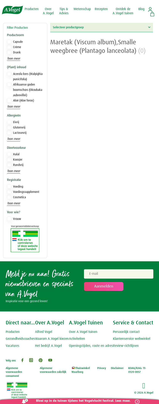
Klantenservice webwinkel (131, 339)
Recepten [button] (101, 9)
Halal (16, 154)
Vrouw (17, 218)
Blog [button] (141, 9)
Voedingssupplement (26, 191)
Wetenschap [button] (82, 9)
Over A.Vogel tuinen (83, 332)
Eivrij (16, 122)
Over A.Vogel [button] (48, 11)
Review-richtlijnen (126, 346)
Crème (17, 47)
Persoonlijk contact (126, 332)
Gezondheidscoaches (20, 339)
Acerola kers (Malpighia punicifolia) (28, 76)
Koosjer (17, 159)
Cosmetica (19, 197)
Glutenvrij (19, 127)
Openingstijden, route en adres (91, 346)
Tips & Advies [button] (64, 11)
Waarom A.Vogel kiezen (52, 339)
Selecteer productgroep (101, 27)
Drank (17, 52)
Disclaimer (117, 368)
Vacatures (12, 346)
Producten (13, 332)
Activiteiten (77, 339)
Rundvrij (18, 164)
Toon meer (13, 58)
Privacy (101, 368)
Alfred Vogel (43, 332)
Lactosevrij (20, 132)
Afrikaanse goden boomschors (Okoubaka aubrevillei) (27, 90)
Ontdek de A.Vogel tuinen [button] (123, 11)
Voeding (18, 186)
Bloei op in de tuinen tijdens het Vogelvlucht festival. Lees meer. (83, 400)
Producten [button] (32, 9)
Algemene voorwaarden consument (14, 372)
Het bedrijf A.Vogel (48, 346)
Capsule (18, 41)
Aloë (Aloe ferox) (23, 100)
